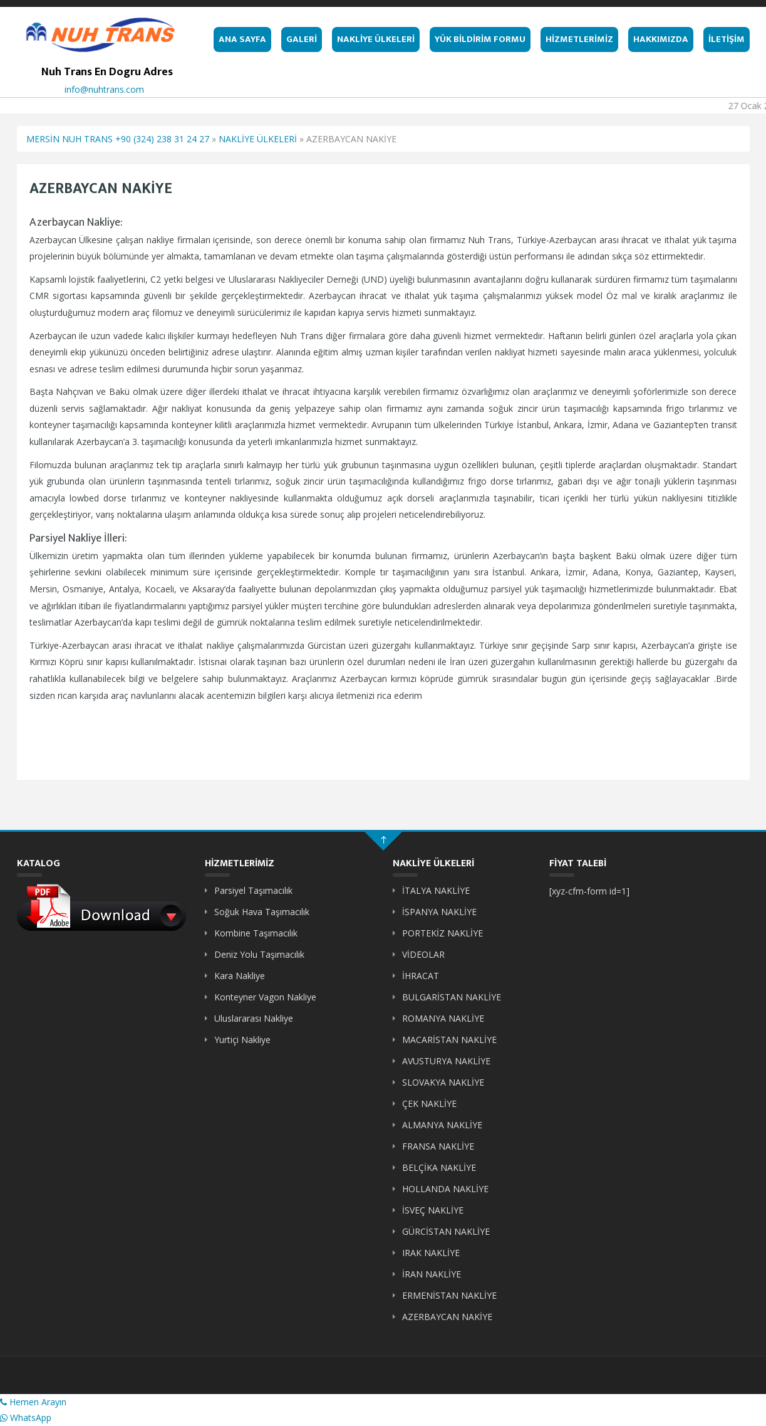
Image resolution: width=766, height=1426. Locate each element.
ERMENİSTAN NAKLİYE (449, 1295)
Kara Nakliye (239, 976)
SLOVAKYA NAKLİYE (443, 1082)
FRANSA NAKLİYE (438, 1146)
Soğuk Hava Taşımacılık (261, 912)
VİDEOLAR (423, 954)
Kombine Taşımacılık (256, 933)
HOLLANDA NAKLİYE (445, 1189)
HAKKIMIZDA (660, 39)
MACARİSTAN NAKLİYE (449, 1040)
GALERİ (301, 39)
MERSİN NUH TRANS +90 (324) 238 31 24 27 (117, 139)
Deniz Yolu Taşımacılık (259, 954)
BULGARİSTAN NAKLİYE (451, 997)
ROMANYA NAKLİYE (443, 1018)
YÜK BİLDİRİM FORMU (480, 39)
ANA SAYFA (242, 39)
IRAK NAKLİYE (431, 1253)
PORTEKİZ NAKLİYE (442, 933)
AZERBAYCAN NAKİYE (447, 1317)
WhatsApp (25, 1417)
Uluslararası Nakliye (253, 1018)
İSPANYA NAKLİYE (439, 912)
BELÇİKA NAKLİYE (439, 1167)
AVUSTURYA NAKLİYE (446, 1061)
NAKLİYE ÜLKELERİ (376, 39)
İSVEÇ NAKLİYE (432, 1210)
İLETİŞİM (726, 39)
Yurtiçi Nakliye (242, 1040)
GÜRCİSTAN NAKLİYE (446, 1231)
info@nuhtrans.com (104, 89)
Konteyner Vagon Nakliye (265, 997)
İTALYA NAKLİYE (436, 890)
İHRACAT (420, 976)
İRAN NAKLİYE (431, 1274)
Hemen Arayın (33, 1402)
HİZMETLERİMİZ (579, 39)
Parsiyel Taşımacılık (253, 890)
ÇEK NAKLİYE (429, 1103)
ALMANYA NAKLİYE (442, 1125)
